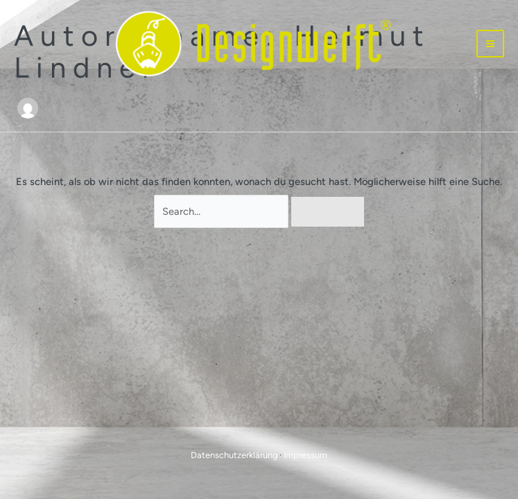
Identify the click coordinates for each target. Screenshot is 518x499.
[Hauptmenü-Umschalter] (490, 44)
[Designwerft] (253, 44)
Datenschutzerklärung (234, 455)
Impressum (305, 455)
